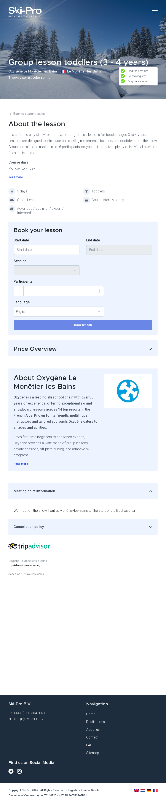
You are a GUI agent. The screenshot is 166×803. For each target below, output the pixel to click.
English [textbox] (21, 312)
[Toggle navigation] (155, 11)
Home (91, 714)
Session (20, 261)
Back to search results (26, 114)
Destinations (95, 722)
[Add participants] (99, 291)
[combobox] (47, 270)
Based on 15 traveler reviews (26, 574)
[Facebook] (11, 771)
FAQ (89, 745)
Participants (23, 281)
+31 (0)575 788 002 (28, 719)
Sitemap (92, 753)
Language (22, 302)
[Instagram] (19, 771)
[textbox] (47, 268)
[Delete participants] (19, 291)
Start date (21, 240)
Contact (92, 737)
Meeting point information (34, 491)
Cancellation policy (29, 527)
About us (93, 729)
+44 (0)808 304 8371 (30, 713)
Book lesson (83, 325)
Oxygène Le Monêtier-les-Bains (27, 560)
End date (93, 240)
